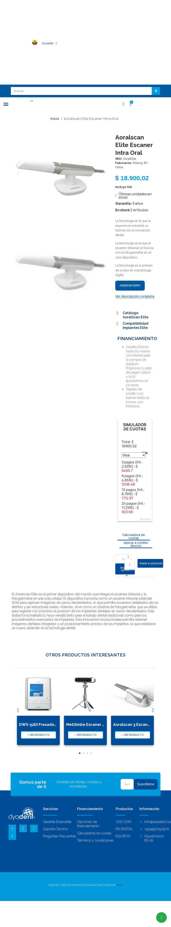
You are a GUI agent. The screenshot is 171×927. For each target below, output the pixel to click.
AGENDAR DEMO (130, 285)
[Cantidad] (130, 564)
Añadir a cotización (151, 563)
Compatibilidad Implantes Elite (135, 325)
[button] (17, 173)
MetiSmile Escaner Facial (89, 724)
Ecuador (49, 43)
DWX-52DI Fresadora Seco (44, 724)
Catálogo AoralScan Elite (135, 315)
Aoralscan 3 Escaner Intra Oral (141, 724)
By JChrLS (145, 519)
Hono (119, 884)
